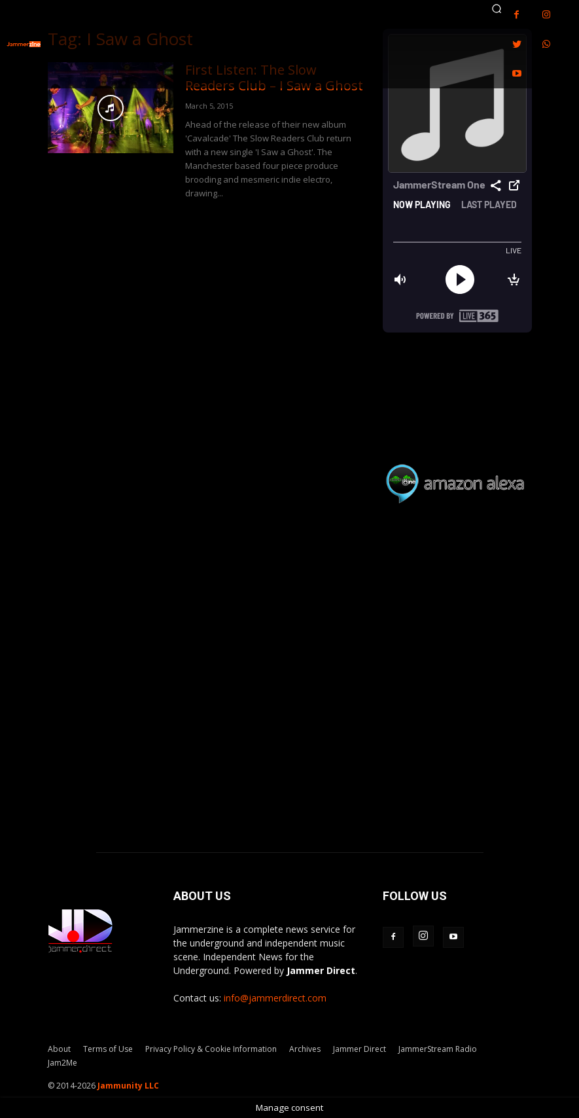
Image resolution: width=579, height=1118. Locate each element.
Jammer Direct (359, 1049)
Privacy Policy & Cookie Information (211, 1049)
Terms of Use (108, 1049)
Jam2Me (62, 1062)
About (59, 1049)
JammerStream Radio (437, 1049)
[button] (497, 8)
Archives (305, 1049)
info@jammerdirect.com (275, 998)
